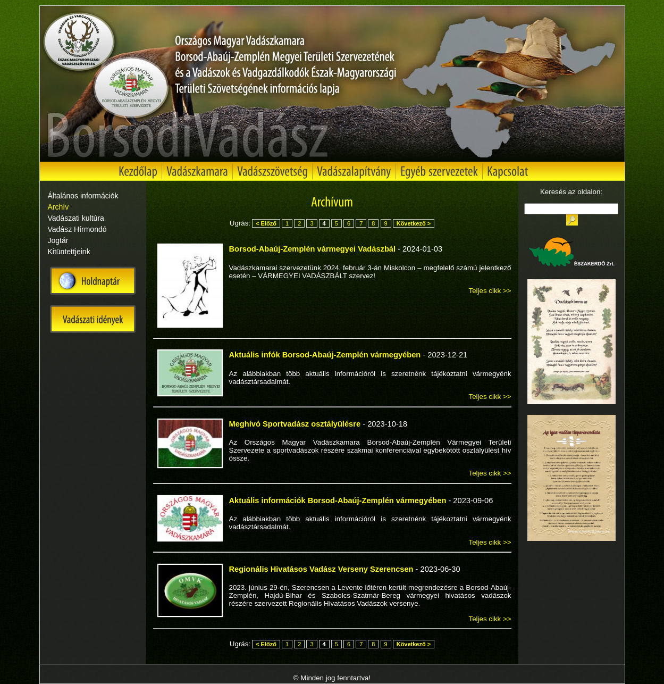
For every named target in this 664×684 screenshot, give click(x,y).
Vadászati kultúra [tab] (76, 218)
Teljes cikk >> (489, 291)
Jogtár (58, 240)
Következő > (414, 223)
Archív (58, 207)
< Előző (266, 223)
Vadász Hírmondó (77, 229)
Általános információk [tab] (83, 195)
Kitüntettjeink (69, 251)
